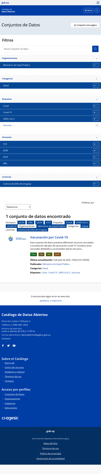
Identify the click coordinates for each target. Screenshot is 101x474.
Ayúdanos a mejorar (15, 371)
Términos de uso (13, 376)
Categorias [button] (49, 78)
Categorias (10, 403)
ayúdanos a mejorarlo (50, 300)
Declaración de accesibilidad (51, 458)
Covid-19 (52, 272)
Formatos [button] (49, 137)
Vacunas (51, 125)
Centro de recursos (14, 367)
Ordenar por (88, 202)
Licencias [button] (49, 176)
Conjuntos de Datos (14, 394)
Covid (44, 272)
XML (49, 254)
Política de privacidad (50, 453)
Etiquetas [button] (49, 99)
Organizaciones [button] (49, 58)
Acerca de (9, 362)
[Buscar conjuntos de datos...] (50, 49)
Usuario (95, 49)
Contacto (6, 338)
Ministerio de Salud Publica (56, 264)
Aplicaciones (11, 407)
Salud (45, 268)
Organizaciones (12, 398)
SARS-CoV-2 (64, 272)
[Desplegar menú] (88, 10)
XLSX (34, 254)
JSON (57, 254)
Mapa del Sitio (51, 443)
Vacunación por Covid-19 (49, 237)
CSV (41, 254)
